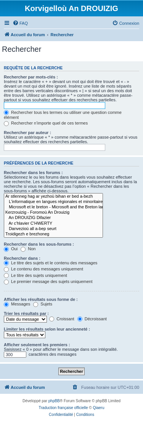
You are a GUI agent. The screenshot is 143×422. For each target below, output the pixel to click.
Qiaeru (98, 408)
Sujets (42, 304)
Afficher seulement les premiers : (37, 344)
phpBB (54, 401)
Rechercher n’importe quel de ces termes (46, 123)
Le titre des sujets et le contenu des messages (50, 263)
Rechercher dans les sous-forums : (39, 244)
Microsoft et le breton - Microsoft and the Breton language (53, 207)
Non (28, 248)
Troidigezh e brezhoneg (53, 234)
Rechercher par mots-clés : (31, 77)
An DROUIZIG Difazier (53, 218)
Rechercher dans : (22, 258)
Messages (17, 304)
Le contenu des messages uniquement (43, 269)
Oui (11, 248)
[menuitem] (20, 23)
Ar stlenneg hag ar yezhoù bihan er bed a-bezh (53, 196)
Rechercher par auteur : (27, 132)
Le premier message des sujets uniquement (48, 281)
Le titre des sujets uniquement (35, 275)
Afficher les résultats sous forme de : (41, 299)
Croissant (61, 318)
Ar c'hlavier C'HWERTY (53, 223)
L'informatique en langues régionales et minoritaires (53, 202)
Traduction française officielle (63, 408)
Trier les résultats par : (26, 313)
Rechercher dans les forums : (33, 172)
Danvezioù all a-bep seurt (53, 229)
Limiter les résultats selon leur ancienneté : (47, 329)
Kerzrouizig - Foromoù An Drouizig (53, 212)
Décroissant (92, 318)
